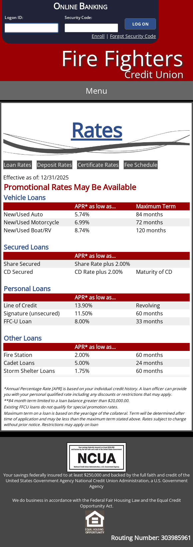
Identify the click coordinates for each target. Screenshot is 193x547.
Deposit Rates (54, 164)
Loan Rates (17, 164)
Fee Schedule (140, 164)
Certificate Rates (98, 164)
